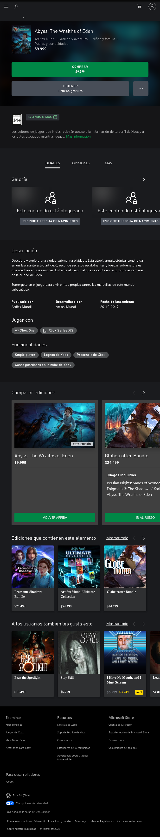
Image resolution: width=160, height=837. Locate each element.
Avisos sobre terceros (129, 821)
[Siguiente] (143, 179)
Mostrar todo (117, 537)
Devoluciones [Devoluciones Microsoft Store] (116, 740)
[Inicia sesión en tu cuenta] (152, 6)
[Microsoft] (80, 4)
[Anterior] (134, 179)
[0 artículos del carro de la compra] (141, 6)
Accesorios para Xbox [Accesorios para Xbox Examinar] (18, 747)
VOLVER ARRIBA (55, 517)
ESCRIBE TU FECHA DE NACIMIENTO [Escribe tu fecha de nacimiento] (50, 221)
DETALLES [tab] (52, 163)
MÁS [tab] (108, 163)
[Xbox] (13, 17)
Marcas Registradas (102, 821)
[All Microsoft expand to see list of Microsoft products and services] (6, 6)
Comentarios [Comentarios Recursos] (64, 740)
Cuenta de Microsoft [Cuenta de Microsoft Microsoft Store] (120, 724)
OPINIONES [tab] (81, 163)
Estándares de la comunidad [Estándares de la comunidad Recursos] (73, 747)
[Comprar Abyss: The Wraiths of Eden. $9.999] (80, 69)
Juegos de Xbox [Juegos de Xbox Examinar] (15, 732)
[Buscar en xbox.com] (17, 6)
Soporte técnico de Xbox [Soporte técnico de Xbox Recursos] (71, 732)
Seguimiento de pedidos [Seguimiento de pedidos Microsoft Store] (123, 747)
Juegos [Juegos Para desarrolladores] (10, 781)
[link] (33, 578)
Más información (78, 136)
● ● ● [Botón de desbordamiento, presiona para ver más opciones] (141, 88)
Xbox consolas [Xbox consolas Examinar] (14, 724)
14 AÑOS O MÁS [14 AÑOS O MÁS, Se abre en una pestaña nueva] (42, 117)
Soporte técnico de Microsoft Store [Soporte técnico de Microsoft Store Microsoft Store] (129, 732)
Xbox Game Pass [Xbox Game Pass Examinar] (15, 740)
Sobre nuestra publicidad (21, 828)
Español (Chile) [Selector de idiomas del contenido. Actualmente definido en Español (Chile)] (21, 795)
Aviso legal (81, 821)
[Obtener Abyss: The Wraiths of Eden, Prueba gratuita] (70, 88)
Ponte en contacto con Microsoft (26, 821)
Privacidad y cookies (59, 821)
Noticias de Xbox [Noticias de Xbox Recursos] (67, 724)
